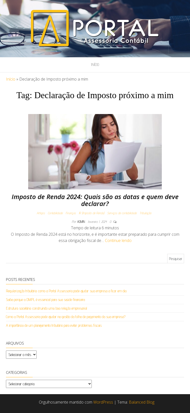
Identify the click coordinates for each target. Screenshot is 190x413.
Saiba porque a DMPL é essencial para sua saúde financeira (45, 299)
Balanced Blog (141, 402)
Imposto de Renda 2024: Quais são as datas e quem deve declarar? (95, 200)
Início (95, 64)
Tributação (145, 213)
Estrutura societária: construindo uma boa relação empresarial (46, 308)
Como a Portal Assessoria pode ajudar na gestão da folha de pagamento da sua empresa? (65, 316)
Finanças (71, 213)
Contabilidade (55, 213)
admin (81, 222)
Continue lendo (118, 240)
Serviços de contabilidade (122, 213)
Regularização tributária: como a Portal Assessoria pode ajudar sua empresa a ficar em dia (66, 291)
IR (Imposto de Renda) (91, 213)
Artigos (41, 213)
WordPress (103, 402)
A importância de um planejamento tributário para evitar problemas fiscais (54, 325)
